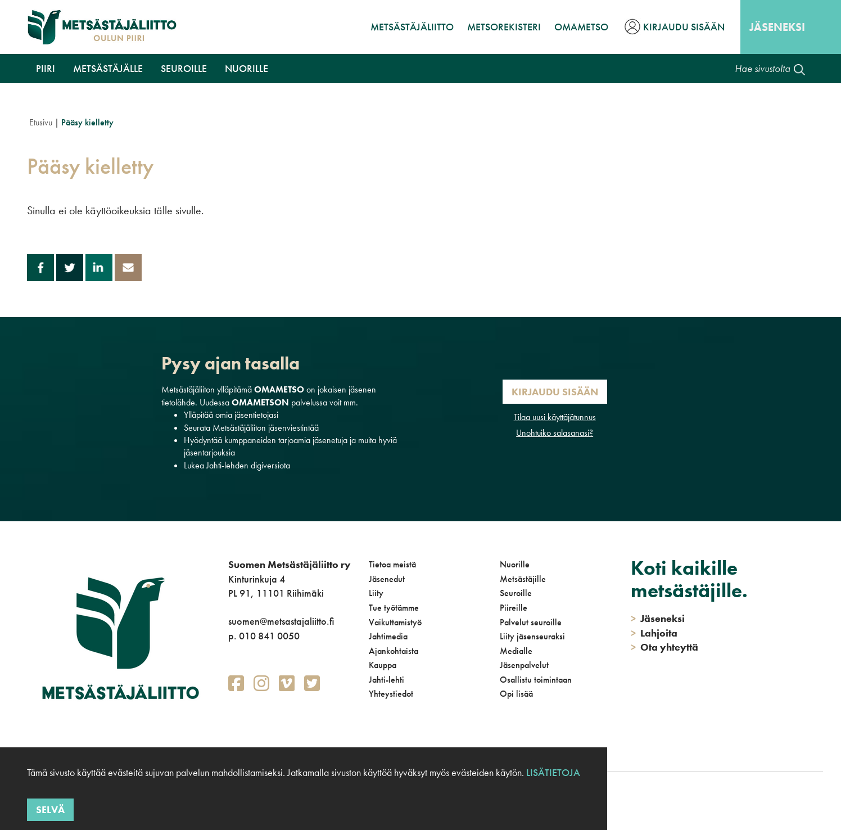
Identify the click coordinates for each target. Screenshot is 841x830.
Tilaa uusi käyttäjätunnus (555, 417)
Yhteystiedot (391, 694)
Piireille (513, 608)
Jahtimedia (388, 636)
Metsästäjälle (108, 68)
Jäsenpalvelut (524, 665)
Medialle (516, 651)
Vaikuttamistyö (395, 622)
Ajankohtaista (393, 651)
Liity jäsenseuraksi (532, 636)
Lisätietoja (553, 772)
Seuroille (184, 68)
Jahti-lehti (386, 679)
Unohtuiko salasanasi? (554, 433)
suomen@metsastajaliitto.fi (281, 621)
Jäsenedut (387, 579)
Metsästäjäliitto (412, 26)
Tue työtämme (394, 608)
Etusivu (40, 122)
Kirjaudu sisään (684, 26)
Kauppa (382, 665)
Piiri (45, 68)
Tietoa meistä (392, 564)
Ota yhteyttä (664, 646)
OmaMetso (581, 26)
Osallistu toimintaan (536, 679)
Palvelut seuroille (531, 622)
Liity (376, 593)
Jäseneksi (777, 27)
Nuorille (246, 68)
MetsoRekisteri (504, 26)
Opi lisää (516, 694)
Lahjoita (654, 632)
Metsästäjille (523, 579)
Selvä (50, 809)
